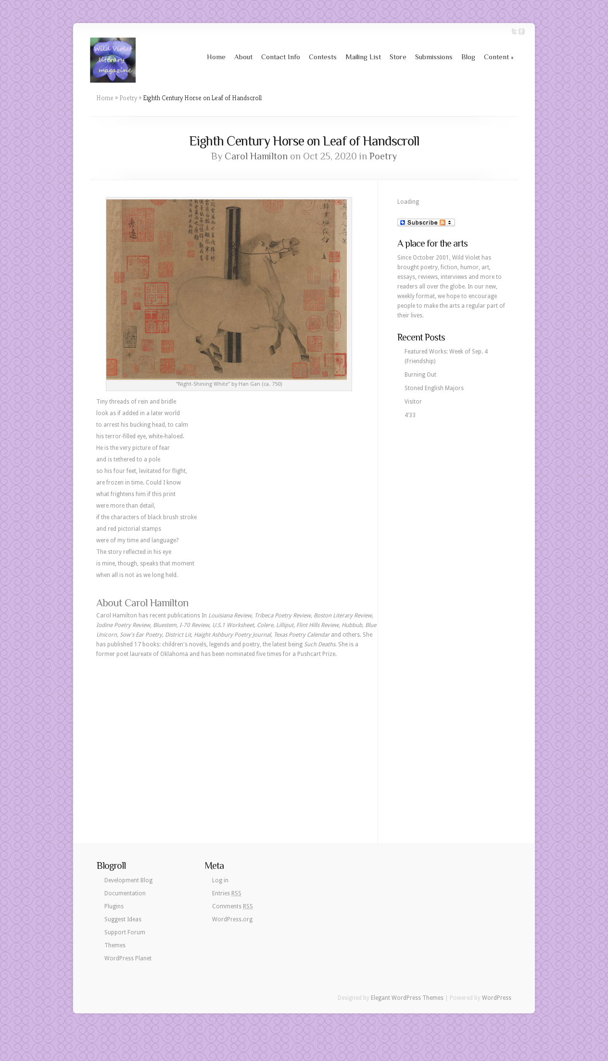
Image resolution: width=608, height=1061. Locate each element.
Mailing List (363, 56)
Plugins (114, 906)
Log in (220, 880)
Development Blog (128, 880)
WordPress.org (232, 919)
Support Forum (124, 932)
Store (398, 56)
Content (499, 56)
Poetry (128, 97)
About (243, 56)
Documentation (125, 893)
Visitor (413, 401)
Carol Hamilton (256, 156)
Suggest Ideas (122, 919)
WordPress (496, 998)
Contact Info (280, 56)
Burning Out (420, 374)
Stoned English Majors (434, 388)
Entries (226, 893)
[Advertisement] (237, 735)
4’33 (410, 415)
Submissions (434, 56)
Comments (232, 906)
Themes (115, 945)
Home (216, 56)
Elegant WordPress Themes (407, 998)
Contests (323, 56)
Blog (468, 56)
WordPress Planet (128, 958)
